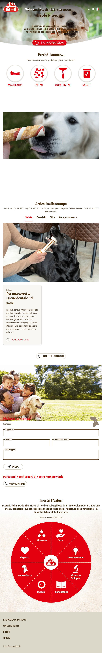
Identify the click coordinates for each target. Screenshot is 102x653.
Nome (8, 439)
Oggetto (9, 429)
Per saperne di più (17, 340)
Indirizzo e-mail (61, 439)
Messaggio (10, 450)
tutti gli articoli (51, 356)
